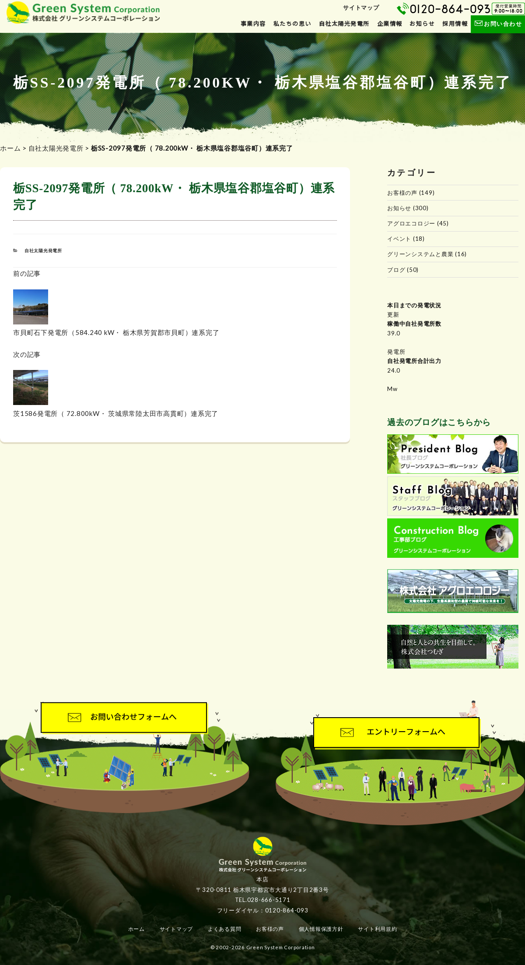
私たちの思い (292, 23)
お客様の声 (402, 192)
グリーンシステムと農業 (420, 253)
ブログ (396, 269)
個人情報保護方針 (321, 929)
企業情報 (389, 23)
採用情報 (455, 23)
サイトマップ (361, 7)
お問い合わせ (497, 23)
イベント (399, 238)
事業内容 (253, 23)
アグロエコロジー (411, 223)
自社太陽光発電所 (344, 23)
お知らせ (422, 23)
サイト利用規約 (377, 929)
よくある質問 (225, 929)
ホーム (10, 148)
